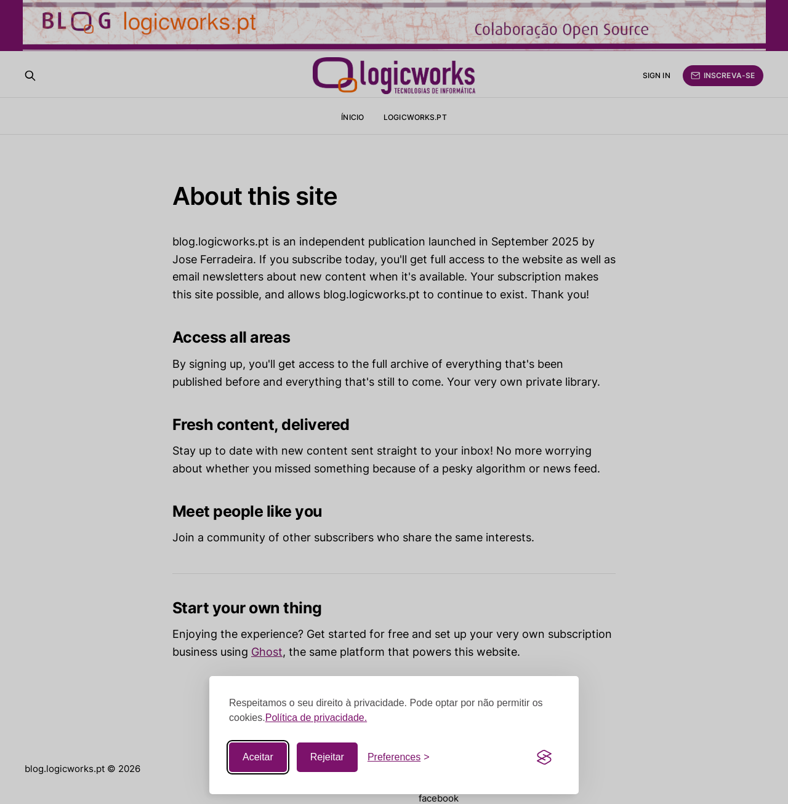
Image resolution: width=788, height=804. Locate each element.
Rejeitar (327, 757)
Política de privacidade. (316, 717)
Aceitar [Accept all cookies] (258, 757)
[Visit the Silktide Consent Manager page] (544, 757)
